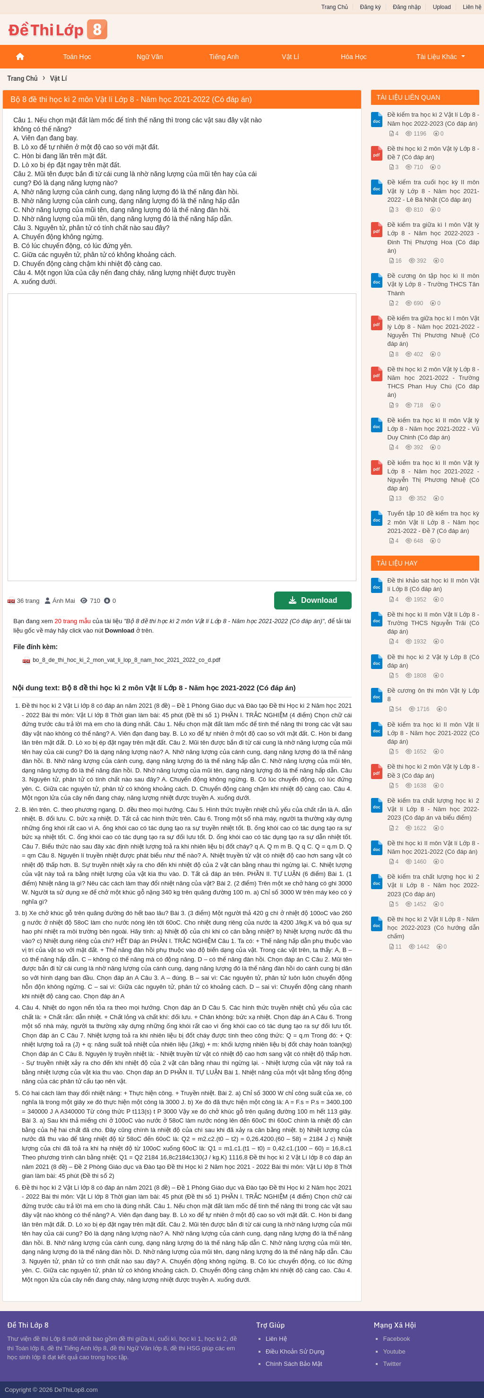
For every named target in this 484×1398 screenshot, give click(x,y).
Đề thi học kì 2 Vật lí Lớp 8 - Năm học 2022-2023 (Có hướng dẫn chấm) (433, 928)
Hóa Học (354, 56)
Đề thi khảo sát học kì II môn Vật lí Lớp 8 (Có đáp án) (433, 584)
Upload (442, 7)
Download (313, 600)
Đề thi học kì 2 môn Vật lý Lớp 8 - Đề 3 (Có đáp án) (433, 771)
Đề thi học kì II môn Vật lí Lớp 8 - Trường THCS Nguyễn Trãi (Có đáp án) (433, 623)
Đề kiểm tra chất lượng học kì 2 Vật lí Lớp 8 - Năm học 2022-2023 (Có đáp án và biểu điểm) (433, 809)
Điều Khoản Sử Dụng (295, 1351)
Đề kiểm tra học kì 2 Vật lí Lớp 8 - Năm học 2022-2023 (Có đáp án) (433, 119)
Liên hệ (472, 7)
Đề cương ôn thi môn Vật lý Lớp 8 (433, 695)
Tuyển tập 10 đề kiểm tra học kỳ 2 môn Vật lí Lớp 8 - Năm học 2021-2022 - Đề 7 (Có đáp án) (433, 522)
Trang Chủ (334, 7)
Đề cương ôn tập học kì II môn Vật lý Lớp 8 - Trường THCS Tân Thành (433, 284)
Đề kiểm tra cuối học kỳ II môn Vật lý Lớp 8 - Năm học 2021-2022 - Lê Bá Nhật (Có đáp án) (433, 191)
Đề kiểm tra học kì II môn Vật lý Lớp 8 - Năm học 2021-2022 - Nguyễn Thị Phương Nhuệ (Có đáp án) (433, 475)
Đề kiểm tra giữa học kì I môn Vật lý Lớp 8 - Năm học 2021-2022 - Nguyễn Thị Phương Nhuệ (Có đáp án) (433, 331)
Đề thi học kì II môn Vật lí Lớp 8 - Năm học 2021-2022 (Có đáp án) (433, 847)
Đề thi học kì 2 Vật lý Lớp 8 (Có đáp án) (433, 661)
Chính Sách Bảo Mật (294, 1363)
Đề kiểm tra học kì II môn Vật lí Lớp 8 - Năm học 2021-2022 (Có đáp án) (433, 733)
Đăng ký (370, 7)
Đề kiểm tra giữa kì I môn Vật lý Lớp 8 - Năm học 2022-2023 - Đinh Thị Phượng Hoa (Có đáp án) (433, 237)
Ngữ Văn (150, 56)
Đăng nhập (407, 7)
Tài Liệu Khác (436, 56)
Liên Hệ (276, 1338)
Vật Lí (290, 56)
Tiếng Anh (224, 56)
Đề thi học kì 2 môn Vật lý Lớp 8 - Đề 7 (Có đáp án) (433, 153)
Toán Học (77, 56)
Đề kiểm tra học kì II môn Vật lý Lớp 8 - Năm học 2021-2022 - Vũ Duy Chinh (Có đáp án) (433, 429)
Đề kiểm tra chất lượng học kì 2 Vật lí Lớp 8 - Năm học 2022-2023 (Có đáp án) (433, 885)
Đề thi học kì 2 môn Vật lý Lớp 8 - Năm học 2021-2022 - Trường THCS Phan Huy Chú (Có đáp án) (433, 382)
